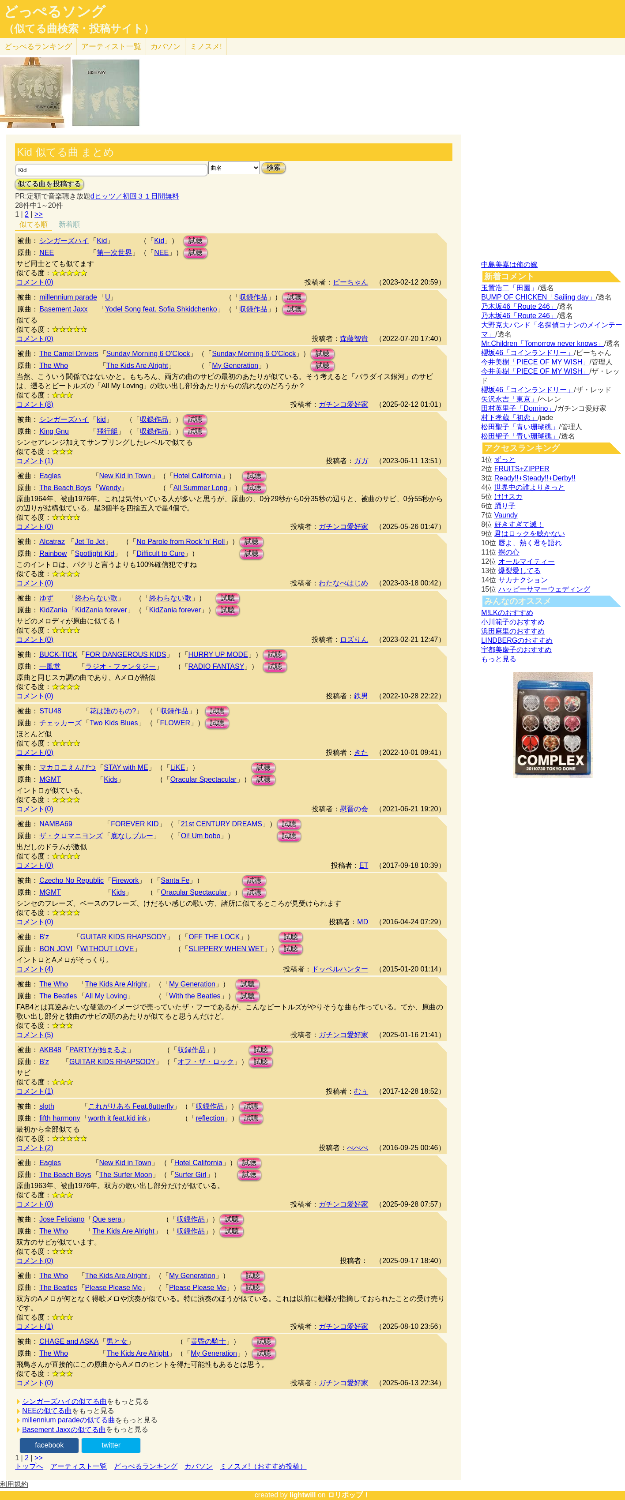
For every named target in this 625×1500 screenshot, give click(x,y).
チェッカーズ (60, 723)
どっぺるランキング (145, 1466)
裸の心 (509, 552)
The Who (53, 365)
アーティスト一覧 (78, 1466)
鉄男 (361, 696)
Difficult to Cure (160, 553)
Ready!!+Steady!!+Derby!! (535, 478)
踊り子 (505, 506)
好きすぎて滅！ (519, 524)
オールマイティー (526, 561)
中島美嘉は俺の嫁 (509, 264)
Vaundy (506, 515)
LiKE (177, 767)
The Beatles (58, 996)
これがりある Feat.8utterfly (131, 1106)
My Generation (235, 365)
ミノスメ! (206, 46)
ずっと (505, 459)
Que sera (106, 1219)
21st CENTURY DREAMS (221, 824)
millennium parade (68, 297)
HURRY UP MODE (218, 654)
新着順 (69, 224)
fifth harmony (59, 1118)
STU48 (50, 711)
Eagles (50, 476)
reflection (210, 1118)
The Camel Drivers (68, 353)
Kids (110, 779)
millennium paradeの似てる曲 (68, 1420)
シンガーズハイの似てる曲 (64, 1401)
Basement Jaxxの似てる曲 (63, 1429)
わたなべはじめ (343, 583)
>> (38, 214)
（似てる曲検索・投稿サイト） (79, 28)
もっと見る (498, 659)
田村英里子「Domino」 (518, 408)
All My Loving (106, 996)
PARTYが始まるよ (98, 1050)
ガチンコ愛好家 (343, 404)
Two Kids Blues (114, 723)
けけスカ (508, 496)
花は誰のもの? (113, 711)
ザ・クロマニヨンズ (71, 836)
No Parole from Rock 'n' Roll (180, 541)
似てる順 (33, 224)
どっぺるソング (54, 11)
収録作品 (253, 297)
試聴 (195, 240)
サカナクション (523, 580)
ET (363, 865)
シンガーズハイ (64, 240)
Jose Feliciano (61, 1219)
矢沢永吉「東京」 (509, 399)
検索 (274, 167)
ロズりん (354, 639)
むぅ (361, 1091)
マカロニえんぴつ (67, 767)
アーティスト (111, 46)
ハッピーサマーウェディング (544, 589)
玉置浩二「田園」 (509, 288)
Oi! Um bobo (201, 836)
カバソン (166, 46)
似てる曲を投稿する (49, 184)
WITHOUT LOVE (107, 948)
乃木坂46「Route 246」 (519, 306)
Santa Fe (175, 880)
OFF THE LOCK (214, 937)
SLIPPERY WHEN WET (226, 948)
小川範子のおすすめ (513, 622)
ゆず (46, 598)
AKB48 (50, 1050)
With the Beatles (195, 996)
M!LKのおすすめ (507, 612)
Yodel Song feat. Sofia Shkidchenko (161, 309)
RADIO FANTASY (216, 666)
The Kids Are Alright (137, 365)
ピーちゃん (350, 282)
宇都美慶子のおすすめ (516, 649)
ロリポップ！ (349, 1495)
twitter (111, 1445)
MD (362, 922)
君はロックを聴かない (529, 533)
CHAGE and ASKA (68, 1341)
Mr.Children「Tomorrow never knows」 (542, 343)
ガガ (361, 461)
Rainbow (53, 553)
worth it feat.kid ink (117, 1118)
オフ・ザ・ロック (205, 1061)
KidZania (53, 610)
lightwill (303, 1495)
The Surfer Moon (125, 1174)
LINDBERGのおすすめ (517, 640)
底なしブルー (132, 836)
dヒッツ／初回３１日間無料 (134, 196)
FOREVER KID (134, 824)
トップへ (29, 1466)
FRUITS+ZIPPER (522, 468)
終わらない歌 (96, 598)
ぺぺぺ (357, 1147)
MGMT (50, 779)
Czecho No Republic (71, 880)
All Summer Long (200, 487)
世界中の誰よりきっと (529, 487)
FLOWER (175, 723)
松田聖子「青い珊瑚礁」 (520, 427)
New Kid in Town (125, 476)
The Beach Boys (65, 487)
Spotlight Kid (94, 553)
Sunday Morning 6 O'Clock (148, 353)
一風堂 (49, 666)
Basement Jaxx (63, 309)
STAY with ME (126, 767)
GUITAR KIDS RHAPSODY (123, 937)
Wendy (110, 487)
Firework (125, 880)
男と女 (117, 1341)
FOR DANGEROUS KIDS (125, 654)
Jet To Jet (90, 541)
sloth (46, 1106)
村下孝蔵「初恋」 (509, 417)
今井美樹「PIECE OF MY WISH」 (535, 362)
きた (361, 752)
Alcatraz (52, 541)
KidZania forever (101, 610)
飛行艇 (107, 431)
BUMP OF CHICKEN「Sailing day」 (538, 297)
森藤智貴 (354, 338)
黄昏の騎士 (208, 1341)
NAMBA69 (55, 824)
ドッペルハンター (340, 969)
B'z (44, 937)
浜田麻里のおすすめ (513, 631)
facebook (49, 1445)
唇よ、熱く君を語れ (530, 543)
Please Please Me (113, 1287)
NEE (46, 252)
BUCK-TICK (58, 654)
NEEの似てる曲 (47, 1410)
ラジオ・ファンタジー (120, 666)
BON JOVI (55, 948)
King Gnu (54, 431)
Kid (102, 240)
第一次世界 (114, 252)
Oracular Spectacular (203, 779)
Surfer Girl (190, 1174)
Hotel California (197, 476)
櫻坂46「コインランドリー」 (527, 352)
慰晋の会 (354, 809)
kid (101, 419)
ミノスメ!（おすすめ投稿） (263, 1466)
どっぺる (38, 46)
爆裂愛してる (519, 570)
